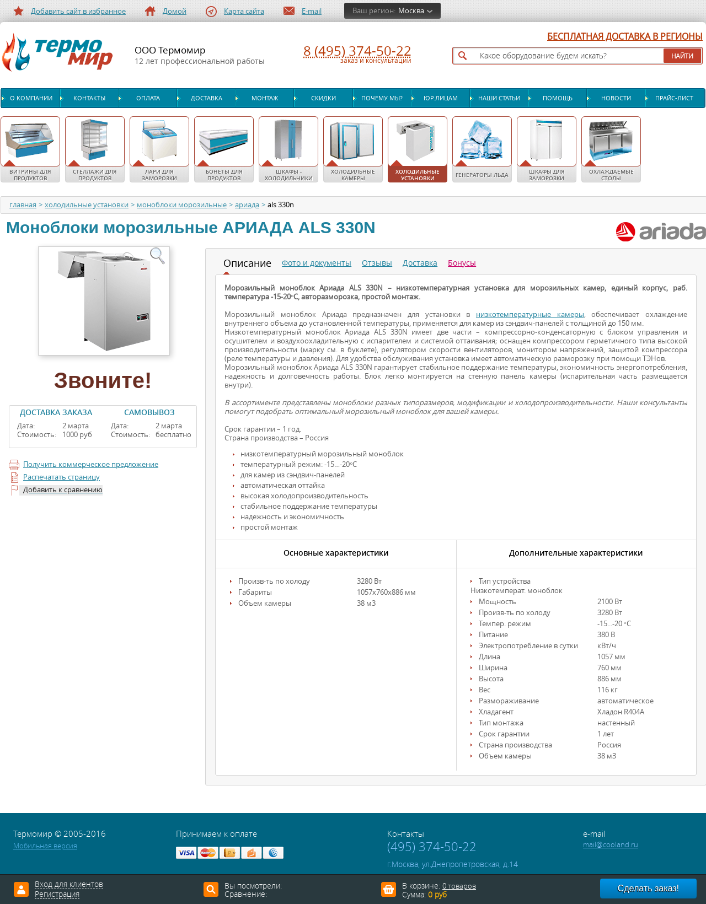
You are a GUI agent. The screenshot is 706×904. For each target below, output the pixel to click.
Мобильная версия (45, 846)
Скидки (323, 98)
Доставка (206, 98)
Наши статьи (499, 98)
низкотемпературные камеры (530, 314)
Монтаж (265, 98)
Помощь (558, 98)
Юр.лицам (441, 98)
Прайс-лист (674, 98)
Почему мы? (382, 98)
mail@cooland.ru (610, 844)
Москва (411, 10)
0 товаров (459, 886)
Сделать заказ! (648, 888)
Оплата (148, 98)
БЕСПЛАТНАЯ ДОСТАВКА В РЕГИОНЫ (625, 37)
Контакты (89, 98)
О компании (31, 98)
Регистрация (57, 894)
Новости (616, 98)
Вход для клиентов (69, 884)
